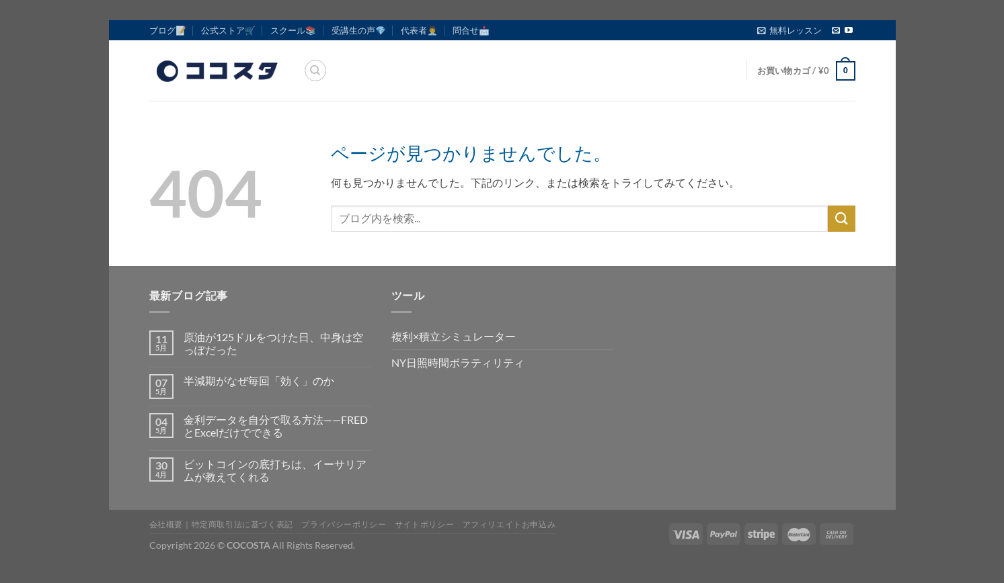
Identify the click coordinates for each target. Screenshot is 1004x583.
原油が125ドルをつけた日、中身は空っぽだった (273, 343)
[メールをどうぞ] (836, 31)
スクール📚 (293, 30)
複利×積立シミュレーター (453, 336)
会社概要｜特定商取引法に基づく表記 (221, 524)
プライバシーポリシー (343, 524)
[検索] (315, 70)
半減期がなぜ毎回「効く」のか (259, 380)
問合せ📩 (471, 30)
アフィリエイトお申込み (509, 524)
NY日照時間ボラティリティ (458, 362)
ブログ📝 (167, 30)
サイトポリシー (424, 524)
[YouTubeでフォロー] (849, 31)
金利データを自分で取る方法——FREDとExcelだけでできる (276, 426)
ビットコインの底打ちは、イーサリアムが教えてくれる (275, 470)
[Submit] (841, 219)
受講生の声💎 (359, 30)
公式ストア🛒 (228, 30)
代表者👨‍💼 (419, 30)
